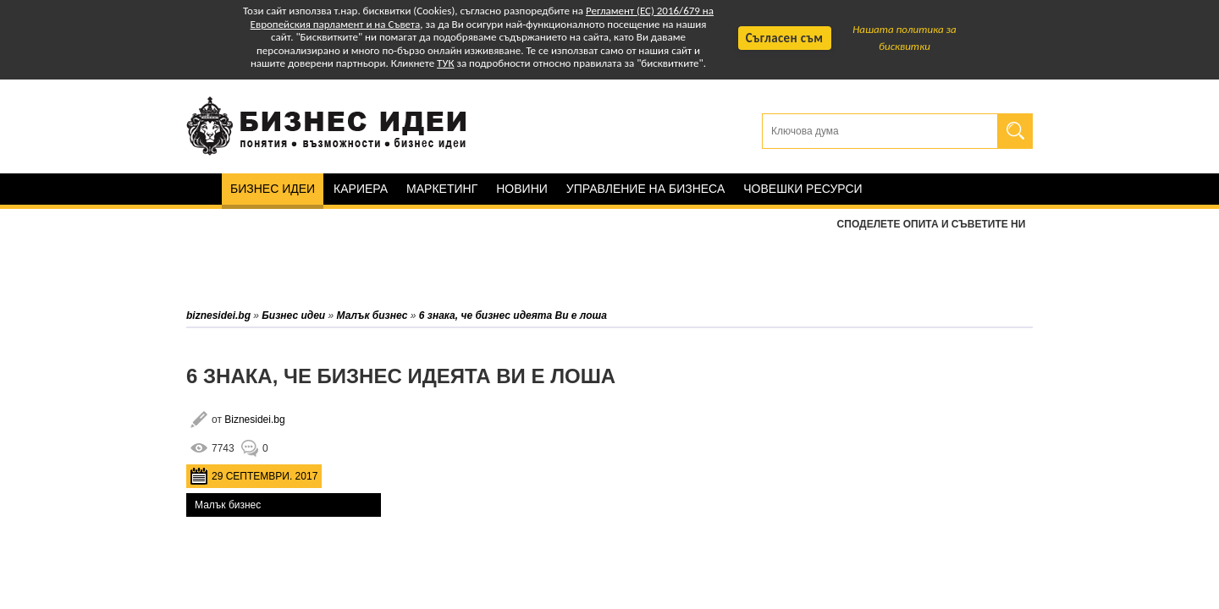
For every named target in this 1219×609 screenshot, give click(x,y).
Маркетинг (441, 188)
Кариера (361, 188)
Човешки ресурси (802, 188)
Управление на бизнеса (645, 188)
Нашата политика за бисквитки (904, 37)
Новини (522, 188)
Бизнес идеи (272, 188)
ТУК (445, 63)
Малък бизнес (228, 505)
